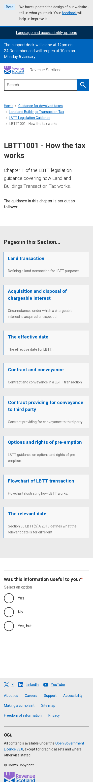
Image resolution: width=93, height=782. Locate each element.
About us (11, 696)
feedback (69, 13)
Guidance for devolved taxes (40, 106)
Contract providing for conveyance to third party (45, 406)
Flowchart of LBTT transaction (41, 481)
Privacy (54, 715)
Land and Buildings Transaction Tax (36, 112)
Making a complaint (19, 706)
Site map (48, 706)
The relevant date (27, 514)
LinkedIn (32, 685)
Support (50, 696)
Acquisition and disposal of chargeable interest (37, 294)
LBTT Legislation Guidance (29, 118)
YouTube (58, 685)
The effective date (28, 337)
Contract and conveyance (36, 369)
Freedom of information (23, 715)
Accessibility (73, 696)
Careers (31, 696)
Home (8, 106)
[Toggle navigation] (82, 70)
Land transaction (26, 258)
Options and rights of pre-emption (45, 442)
